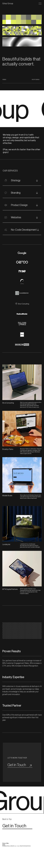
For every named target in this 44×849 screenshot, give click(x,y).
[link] (8, 821)
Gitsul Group (7, 4)
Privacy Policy (5, 845)
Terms (3, 846)
